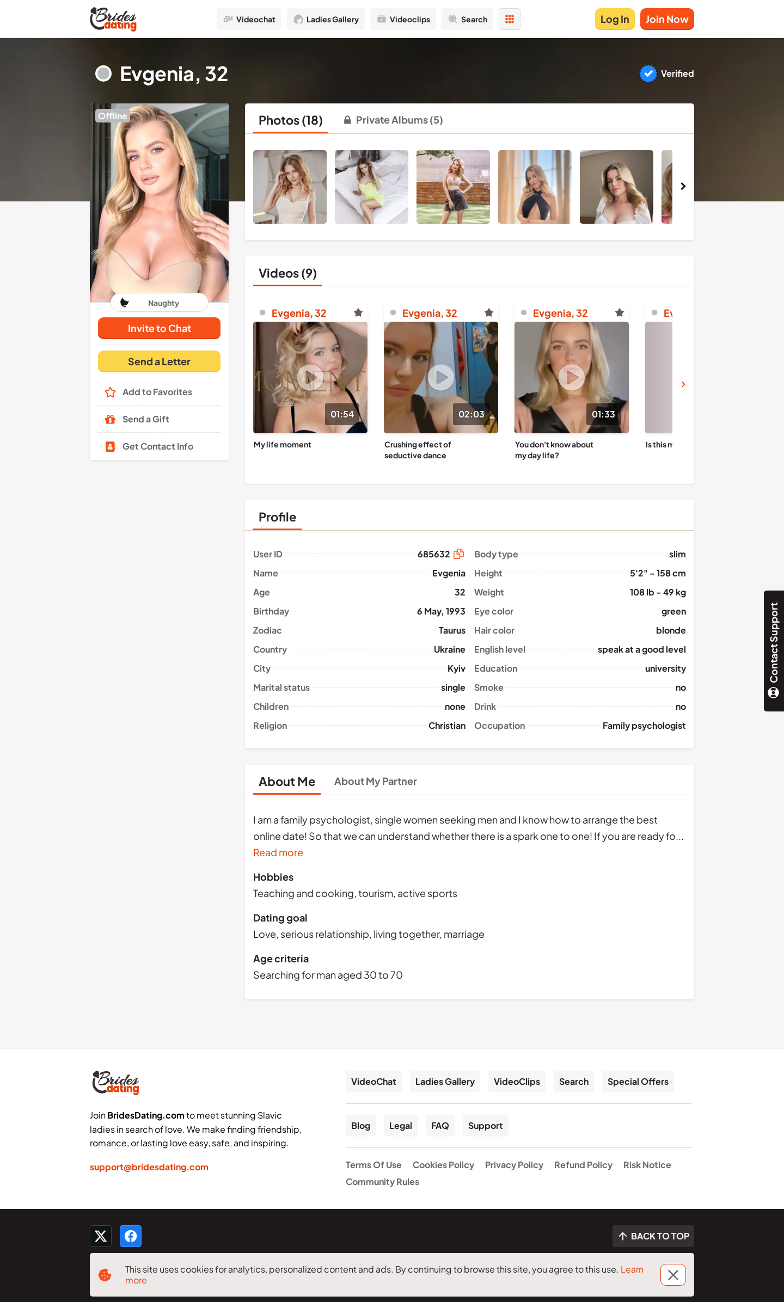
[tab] (290, 119)
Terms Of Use (374, 1164)
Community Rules (382, 1181)
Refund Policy (583, 1164)
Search (574, 1081)
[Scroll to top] (653, 1236)
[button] (159, 202)
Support (485, 1125)
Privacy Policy (514, 1164)
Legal (400, 1125)
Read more (278, 852)
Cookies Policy (443, 1164)
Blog (360, 1125)
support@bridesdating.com (149, 1166)
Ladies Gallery (445, 1081)
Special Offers (638, 1081)
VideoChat (373, 1081)
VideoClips (517, 1081)
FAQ (440, 1125)
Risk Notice (647, 1164)
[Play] (310, 377)
